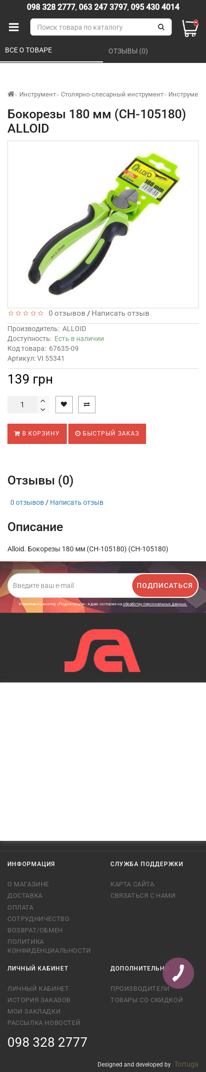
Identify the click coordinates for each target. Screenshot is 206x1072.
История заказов (39, 1000)
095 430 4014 (154, 7)
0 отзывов (65, 313)
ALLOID (74, 329)
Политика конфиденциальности (49, 946)
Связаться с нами (143, 895)
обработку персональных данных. (155, 604)
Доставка (25, 895)
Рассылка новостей (43, 1022)
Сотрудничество (38, 919)
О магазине (28, 884)
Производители (140, 988)
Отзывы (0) (129, 51)
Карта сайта (132, 884)
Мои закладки (33, 1011)
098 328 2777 (51, 7)
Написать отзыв (121, 313)
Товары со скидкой (146, 1000)
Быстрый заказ (107, 433)
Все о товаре (29, 50)
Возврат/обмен (35, 930)
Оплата (20, 907)
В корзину (37, 433)
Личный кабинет (38, 988)
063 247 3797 (103, 7)
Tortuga (186, 1064)
